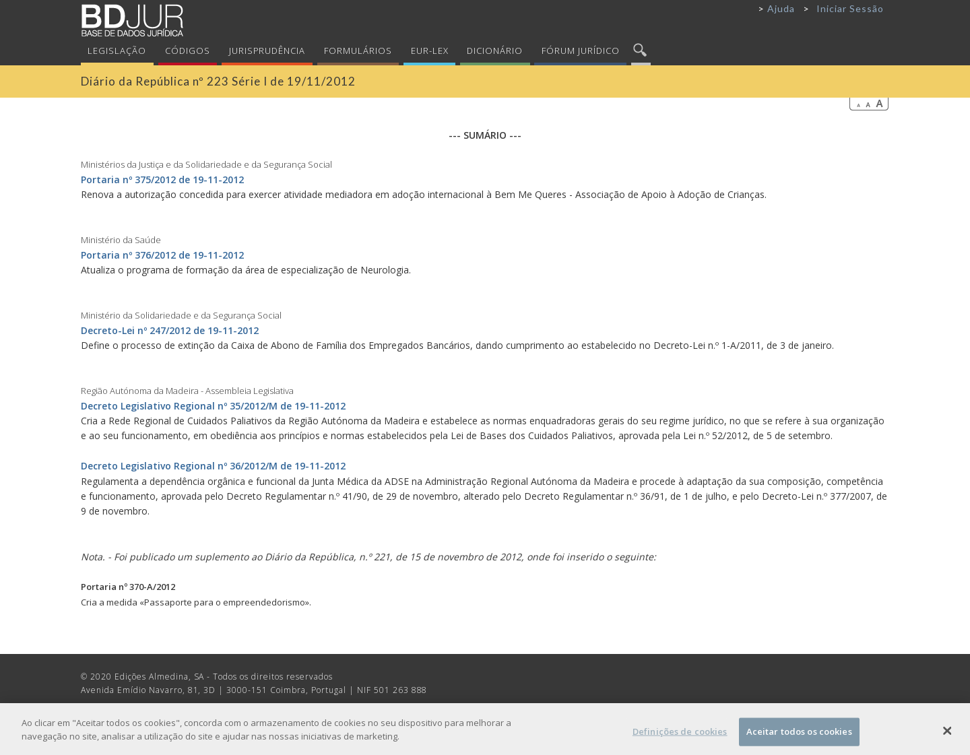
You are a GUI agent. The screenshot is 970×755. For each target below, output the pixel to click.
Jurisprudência (267, 50)
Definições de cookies (680, 735)
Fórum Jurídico (581, 50)
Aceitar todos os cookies (799, 735)
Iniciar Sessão (850, 8)
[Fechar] (948, 735)
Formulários (358, 50)
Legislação (117, 50)
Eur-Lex (430, 50)
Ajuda (781, 8)
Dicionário (495, 50)
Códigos (187, 50)
